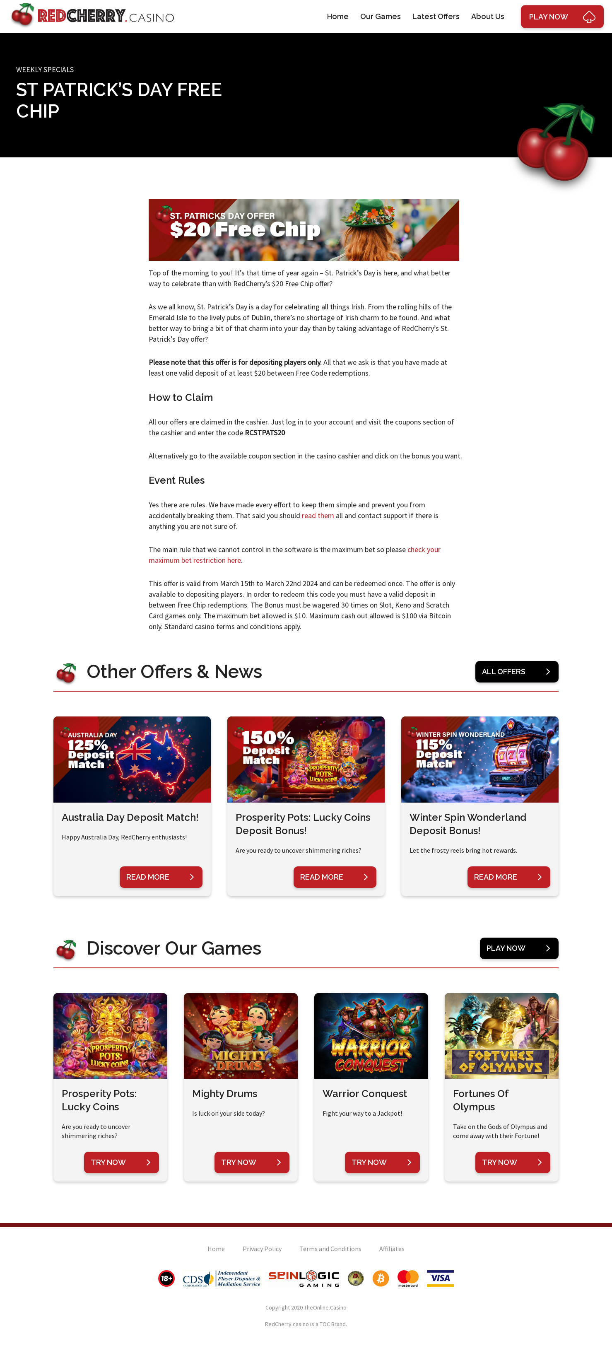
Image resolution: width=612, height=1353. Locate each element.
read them (318, 515)
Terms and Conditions (330, 1248)
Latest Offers (436, 16)
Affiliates (392, 1248)
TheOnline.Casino (325, 1307)
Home (338, 16)
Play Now (518, 948)
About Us (487, 16)
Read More (160, 877)
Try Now (121, 1162)
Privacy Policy (262, 1248)
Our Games (380, 16)
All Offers (516, 672)
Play (562, 16)
